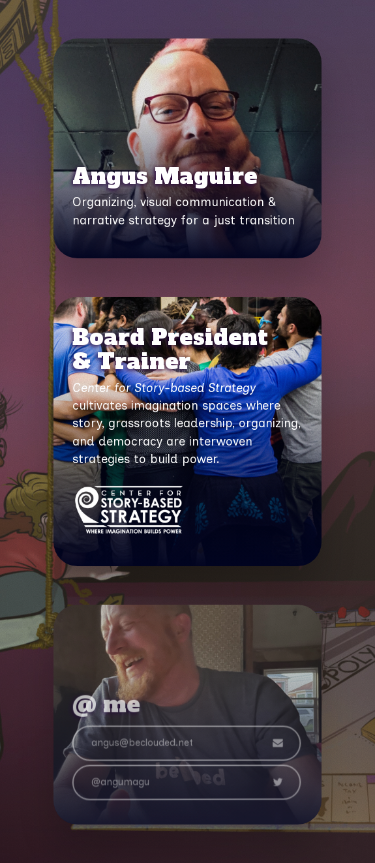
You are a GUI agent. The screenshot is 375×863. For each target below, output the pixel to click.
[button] (185, 745)
